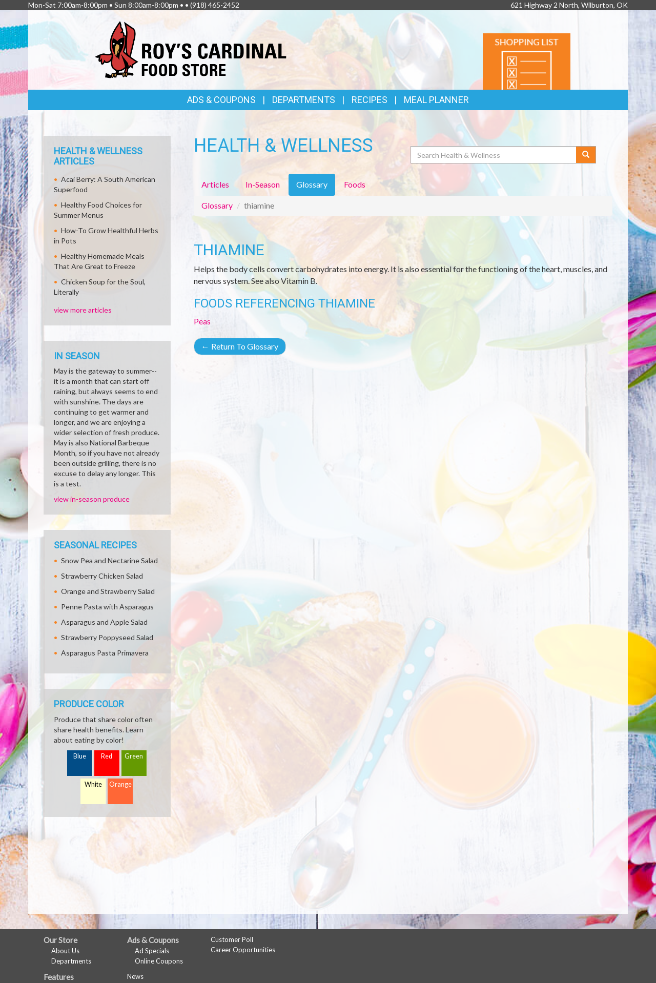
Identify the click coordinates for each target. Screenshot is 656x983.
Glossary (217, 205)
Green (134, 756)
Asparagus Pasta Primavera (105, 652)
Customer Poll (232, 939)
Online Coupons (159, 961)
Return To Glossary (239, 346)
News (135, 976)
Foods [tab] (354, 184)
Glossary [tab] (311, 184)
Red (106, 756)
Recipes (369, 99)
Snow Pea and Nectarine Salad (109, 560)
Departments (71, 961)
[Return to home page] (191, 49)
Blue (79, 756)
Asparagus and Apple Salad (104, 622)
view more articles (83, 309)
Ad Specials (152, 951)
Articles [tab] (215, 184)
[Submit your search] (586, 154)
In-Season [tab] (262, 184)
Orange (120, 784)
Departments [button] (303, 99)
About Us (65, 951)
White (93, 784)
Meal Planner (436, 99)
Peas (202, 321)
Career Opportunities (243, 950)
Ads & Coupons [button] (221, 99)
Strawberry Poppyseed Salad (107, 637)
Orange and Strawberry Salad (108, 591)
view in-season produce (92, 499)
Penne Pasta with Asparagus (107, 606)
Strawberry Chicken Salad (102, 575)
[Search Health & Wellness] (494, 154)
